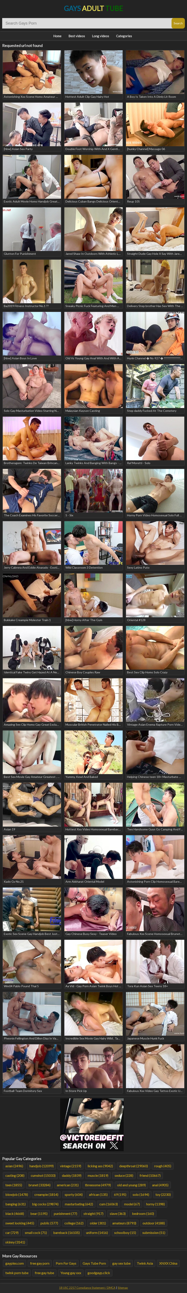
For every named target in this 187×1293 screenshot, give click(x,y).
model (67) (132, 1204)
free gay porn (39, 1263)
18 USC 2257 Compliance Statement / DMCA (87, 1287)
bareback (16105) (66, 1233)
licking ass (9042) (100, 1166)
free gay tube (44, 1273)
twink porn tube (16, 1273)
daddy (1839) (71, 1175)
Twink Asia (145, 1263)
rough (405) (162, 1166)
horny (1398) (155, 1204)
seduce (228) (124, 1175)
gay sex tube (121, 1263)
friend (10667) (150, 1175)
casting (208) (14, 1175)
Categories (124, 36)
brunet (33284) (39, 1185)
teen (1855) (13, 1185)
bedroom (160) (143, 1214)
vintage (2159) (70, 1166)
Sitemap (123, 1287)
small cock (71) (36, 1233)
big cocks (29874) (45, 1204)
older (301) (98, 1223)
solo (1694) (141, 1194)
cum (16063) (108, 1204)
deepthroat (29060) (133, 1166)
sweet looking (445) (19, 1223)
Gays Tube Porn (94, 1263)
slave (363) (118, 1214)
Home (57, 36)
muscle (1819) (98, 1175)
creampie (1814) (46, 1194)
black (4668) (14, 1214)
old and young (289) (131, 1185)
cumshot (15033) (43, 1175)
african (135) (98, 1194)
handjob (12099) (41, 1166)
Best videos (76, 36)
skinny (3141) (15, 1242)
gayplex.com (14, 1263)
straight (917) (93, 1214)
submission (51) (153, 1233)
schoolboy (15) (125, 1233)
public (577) (49, 1223)
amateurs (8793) (124, 1223)
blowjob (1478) (16, 1194)
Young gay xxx (70, 1273)
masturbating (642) (79, 1204)
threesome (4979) (98, 1185)
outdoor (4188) (154, 1223)
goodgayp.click (98, 1273)
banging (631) (15, 1204)
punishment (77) (65, 1214)
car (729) (11, 1233)
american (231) (68, 1185)
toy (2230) (163, 1194)
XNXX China (168, 1263)
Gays (93, 8)
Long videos (100, 36)
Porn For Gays (66, 1263)
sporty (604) (74, 1194)
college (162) (73, 1223)
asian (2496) (14, 1166)
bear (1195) (38, 1214)
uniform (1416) (97, 1233)
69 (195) (120, 1194)
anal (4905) (160, 1185)
